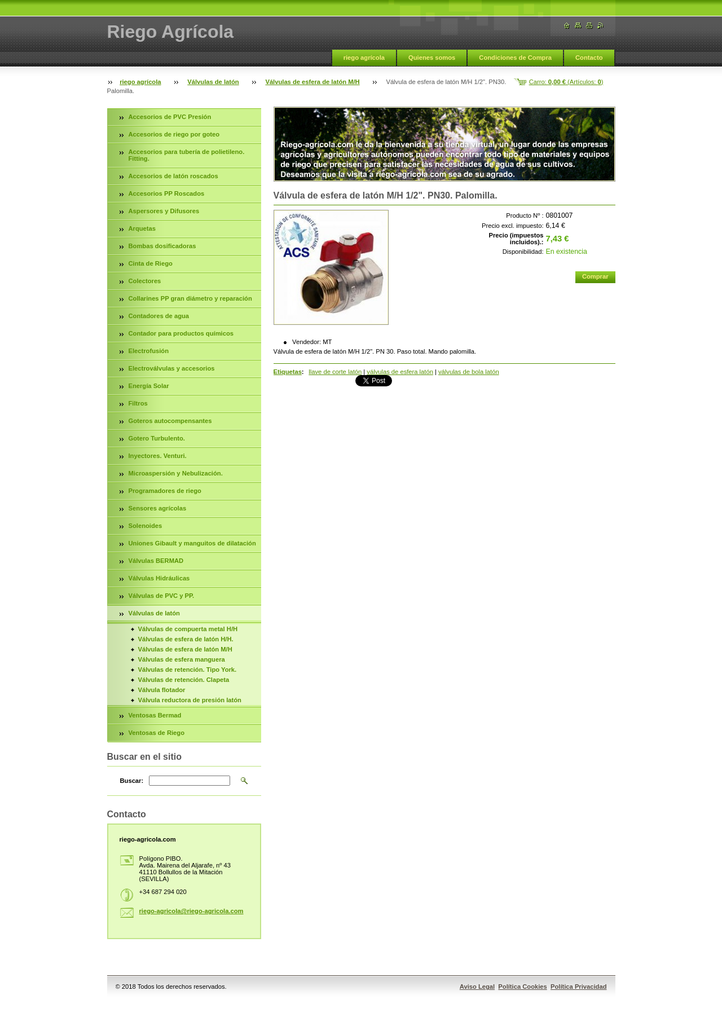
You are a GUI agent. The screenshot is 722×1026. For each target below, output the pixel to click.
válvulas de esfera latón (400, 371)
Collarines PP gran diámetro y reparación (190, 298)
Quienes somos (431, 57)
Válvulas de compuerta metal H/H (188, 629)
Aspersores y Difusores (164, 211)
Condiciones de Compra (515, 57)
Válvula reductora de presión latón (189, 700)
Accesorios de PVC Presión (170, 116)
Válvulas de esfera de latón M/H (312, 81)
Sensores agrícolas (158, 508)
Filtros (138, 403)
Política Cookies (522, 986)
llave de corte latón (335, 371)
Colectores (145, 281)
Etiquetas (288, 371)
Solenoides (145, 525)
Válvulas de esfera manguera (181, 659)
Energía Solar (149, 385)
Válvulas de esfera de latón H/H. (186, 639)
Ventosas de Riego (156, 732)
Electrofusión (149, 350)
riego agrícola (364, 57)
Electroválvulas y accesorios (172, 368)
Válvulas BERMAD (156, 560)
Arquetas (142, 228)
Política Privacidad (579, 986)
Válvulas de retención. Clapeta (184, 679)
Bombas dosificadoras (162, 246)
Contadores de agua (159, 315)
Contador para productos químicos (181, 333)
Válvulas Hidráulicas (159, 578)
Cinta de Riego (151, 263)
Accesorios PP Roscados (167, 193)
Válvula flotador (162, 689)
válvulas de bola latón (468, 371)
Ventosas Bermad (155, 715)
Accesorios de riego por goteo (174, 134)
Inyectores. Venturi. (158, 455)
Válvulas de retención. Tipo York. (187, 669)
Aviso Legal (477, 986)
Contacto (588, 57)
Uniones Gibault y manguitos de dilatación (192, 543)
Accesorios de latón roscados (173, 176)
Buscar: (132, 780)
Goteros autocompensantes (170, 420)
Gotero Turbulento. (157, 438)
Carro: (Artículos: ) (566, 81)
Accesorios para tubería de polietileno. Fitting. (187, 155)
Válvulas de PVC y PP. (162, 595)
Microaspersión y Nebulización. (176, 473)
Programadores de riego (165, 490)
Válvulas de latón (213, 81)
